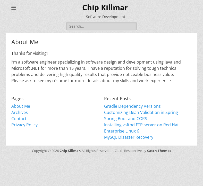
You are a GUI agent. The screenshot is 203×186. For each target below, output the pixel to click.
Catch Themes (159, 150)
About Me (20, 106)
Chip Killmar (105, 7)
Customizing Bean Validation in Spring (141, 112)
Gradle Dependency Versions (132, 106)
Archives (19, 112)
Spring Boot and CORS (125, 118)
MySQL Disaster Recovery (128, 137)
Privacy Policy (24, 125)
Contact (19, 118)
